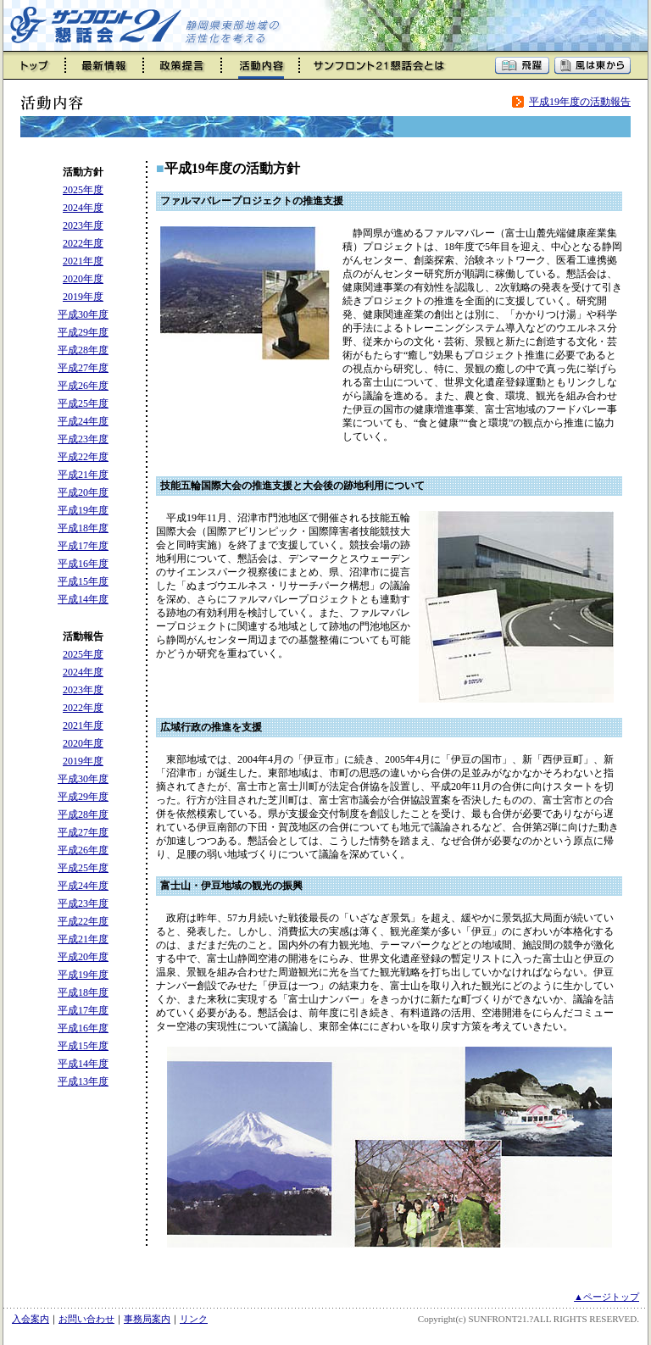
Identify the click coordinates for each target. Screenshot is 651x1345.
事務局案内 (147, 1319)
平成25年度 (83, 403)
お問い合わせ (86, 1319)
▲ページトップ (606, 1297)
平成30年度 (83, 314)
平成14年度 (83, 599)
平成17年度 (83, 546)
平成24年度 (83, 421)
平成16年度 (83, 564)
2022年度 (83, 243)
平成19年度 (83, 510)
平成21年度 (83, 475)
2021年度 (83, 261)
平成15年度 (83, 581)
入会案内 (30, 1319)
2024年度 (83, 208)
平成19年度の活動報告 (580, 102)
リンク (194, 1319)
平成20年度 (83, 492)
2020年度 (83, 279)
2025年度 (83, 190)
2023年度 (83, 225)
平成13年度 (83, 1081)
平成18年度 (83, 528)
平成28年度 (83, 350)
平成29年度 (83, 332)
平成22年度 (83, 457)
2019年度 (83, 297)
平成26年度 (83, 386)
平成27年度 (83, 368)
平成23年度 (83, 439)
